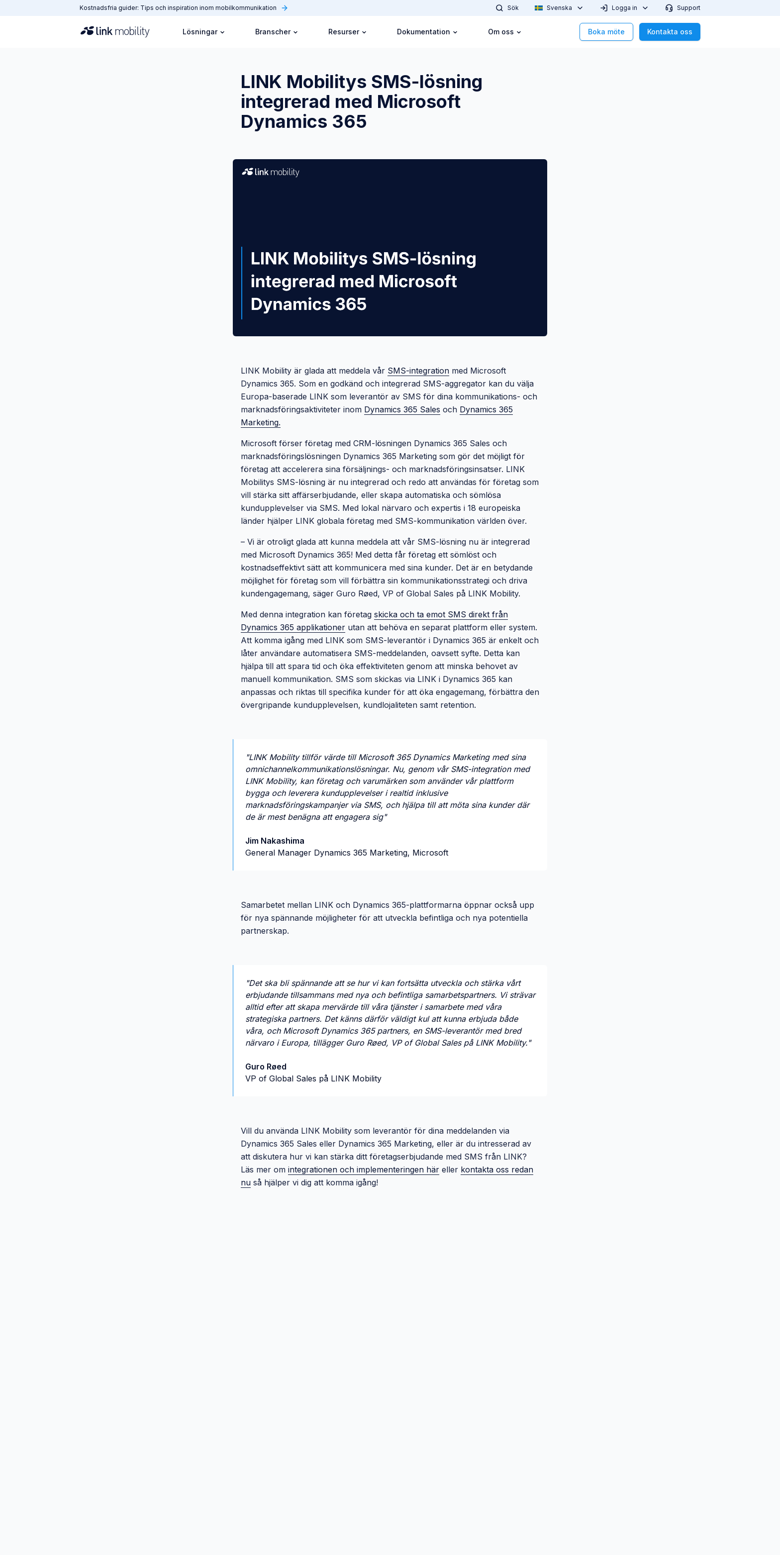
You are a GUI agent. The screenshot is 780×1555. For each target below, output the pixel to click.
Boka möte (606, 31)
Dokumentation (427, 31)
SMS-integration (418, 371)
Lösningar (204, 31)
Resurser (347, 31)
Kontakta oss (669, 31)
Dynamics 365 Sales (402, 409)
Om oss (505, 31)
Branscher (276, 31)
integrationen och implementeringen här (363, 1169)
